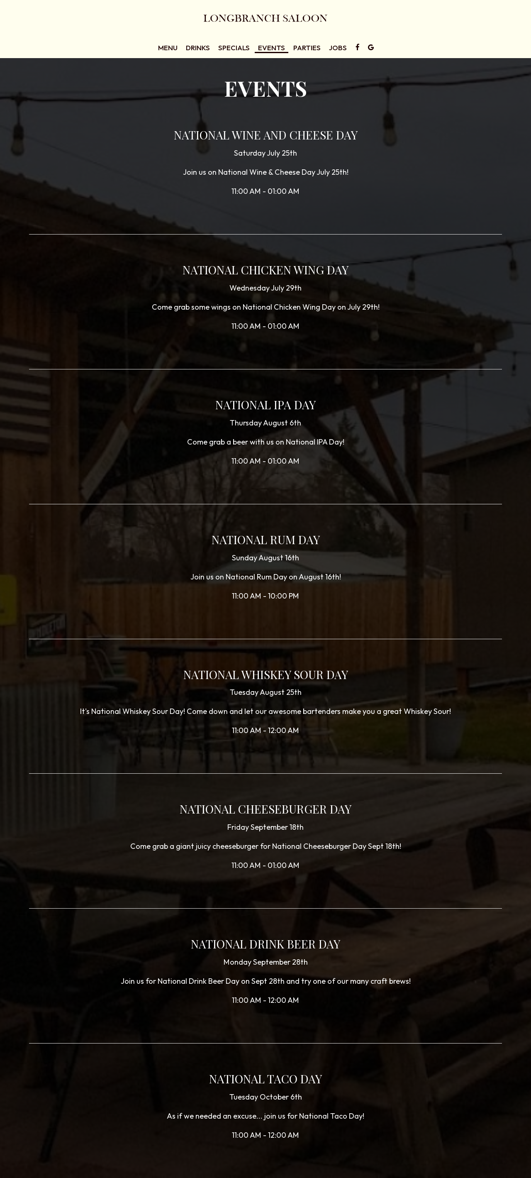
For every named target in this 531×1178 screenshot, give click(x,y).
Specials (234, 48)
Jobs (338, 48)
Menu (168, 48)
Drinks (198, 48)
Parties (307, 48)
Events (271, 48)
